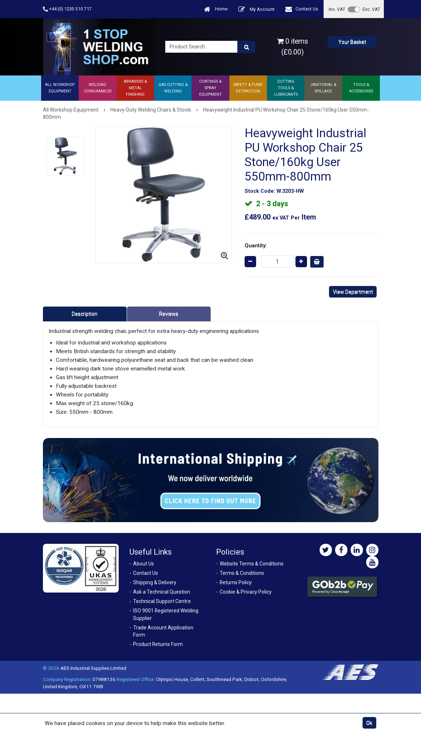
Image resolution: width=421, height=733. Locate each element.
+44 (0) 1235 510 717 (67, 9)
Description (84, 314)
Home (216, 9)
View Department (353, 292)
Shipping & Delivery (154, 582)
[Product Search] (246, 47)
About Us (143, 564)
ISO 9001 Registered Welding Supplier (165, 614)
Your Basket (352, 42)
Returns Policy (236, 582)
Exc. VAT (371, 9)
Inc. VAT (337, 9)
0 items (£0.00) (292, 46)
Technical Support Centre (162, 601)
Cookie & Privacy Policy (246, 592)
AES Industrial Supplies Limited (93, 668)
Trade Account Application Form (163, 631)
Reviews (168, 314)
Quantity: (256, 245)
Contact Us (301, 9)
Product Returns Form (158, 644)
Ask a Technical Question (161, 592)
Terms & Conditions (242, 573)
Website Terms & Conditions (252, 564)
